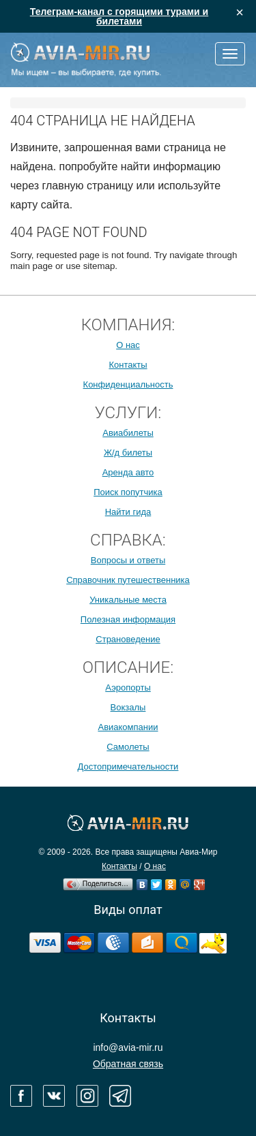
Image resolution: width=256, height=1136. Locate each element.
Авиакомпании (128, 727)
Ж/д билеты (128, 452)
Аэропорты (128, 687)
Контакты (128, 365)
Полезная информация (128, 619)
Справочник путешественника (128, 580)
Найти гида (128, 512)
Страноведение (128, 639)
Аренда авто (128, 472)
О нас (128, 345)
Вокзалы (128, 707)
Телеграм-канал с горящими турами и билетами (119, 16)
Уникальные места (128, 600)
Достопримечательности (128, 766)
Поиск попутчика (128, 492)
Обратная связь (128, 1063)
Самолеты (127, 747)
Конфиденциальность (128, 384)
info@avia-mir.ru (127, 1047)
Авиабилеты (127, 433)
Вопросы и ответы (128, 560)
